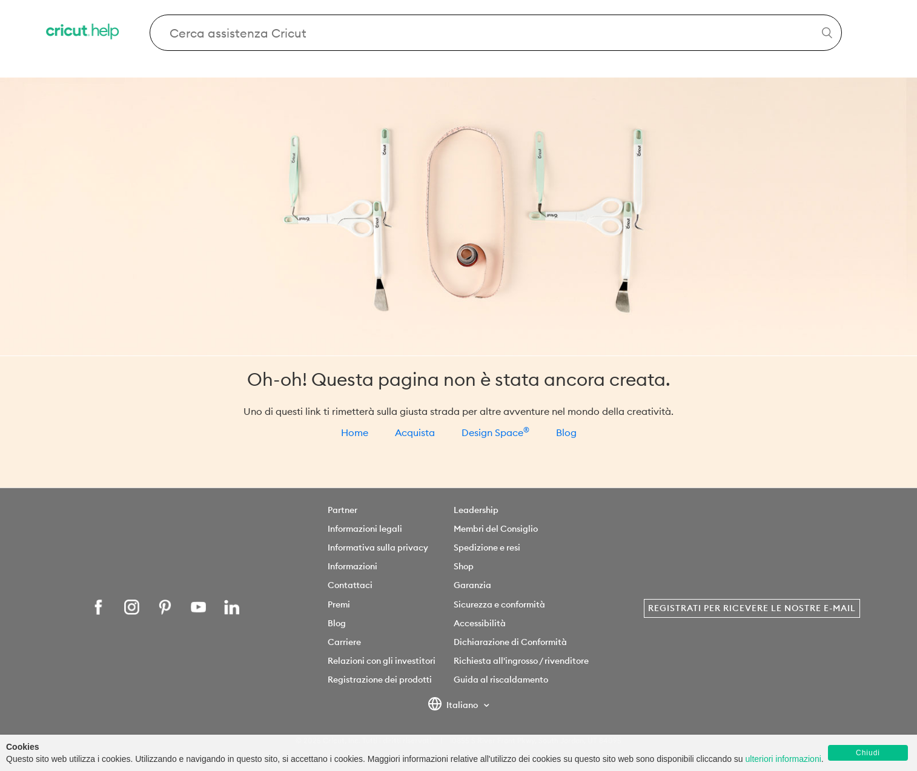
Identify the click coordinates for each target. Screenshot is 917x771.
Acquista (415, 432)
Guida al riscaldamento (501, 679)
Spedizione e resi (487, 547)
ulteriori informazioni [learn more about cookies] (783, 759)
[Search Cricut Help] (496, 33)
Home (354, 432)
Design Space (495, 432)
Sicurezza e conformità (499, 604)
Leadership (476, 510)
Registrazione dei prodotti (380, 679)
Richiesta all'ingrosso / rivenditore (521, 660)
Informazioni (352, 566)
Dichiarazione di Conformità (510, 642)
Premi (339, 604)
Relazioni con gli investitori (381, 660)
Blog (566, 432)
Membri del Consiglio (496, 528)
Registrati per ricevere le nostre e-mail (752, 608)
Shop (464, 566)
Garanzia (472, 585)
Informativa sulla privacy (378, 547)
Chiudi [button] (868, 753)
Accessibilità (480, 623)
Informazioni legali (365, 528)
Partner (342, 510)
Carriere (344, 642)
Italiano (454, 705)
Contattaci (350, 585)
